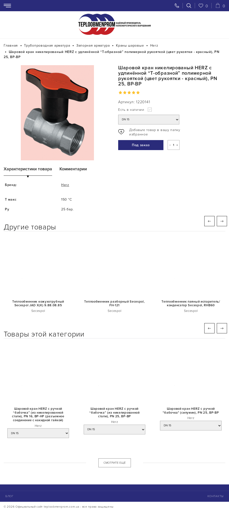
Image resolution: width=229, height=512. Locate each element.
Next (222, 221)
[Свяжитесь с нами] (177, 5)
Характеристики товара (28, 169)
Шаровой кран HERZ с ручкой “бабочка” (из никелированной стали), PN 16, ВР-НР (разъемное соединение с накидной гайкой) (38, 414)
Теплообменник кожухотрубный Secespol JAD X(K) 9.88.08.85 (38, 303)
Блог (9, 496)
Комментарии (73, 169)
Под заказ (141, 145)
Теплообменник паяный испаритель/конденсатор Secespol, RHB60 (190, 303)
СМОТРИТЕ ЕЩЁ (114, 463)
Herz (65, 185)
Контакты (215, 496)
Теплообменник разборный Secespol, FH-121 (114, 303)
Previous (209, 221)
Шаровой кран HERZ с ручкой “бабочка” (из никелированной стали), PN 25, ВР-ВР (114, 412)
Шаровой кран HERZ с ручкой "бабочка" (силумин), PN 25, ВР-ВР (191, 411)
